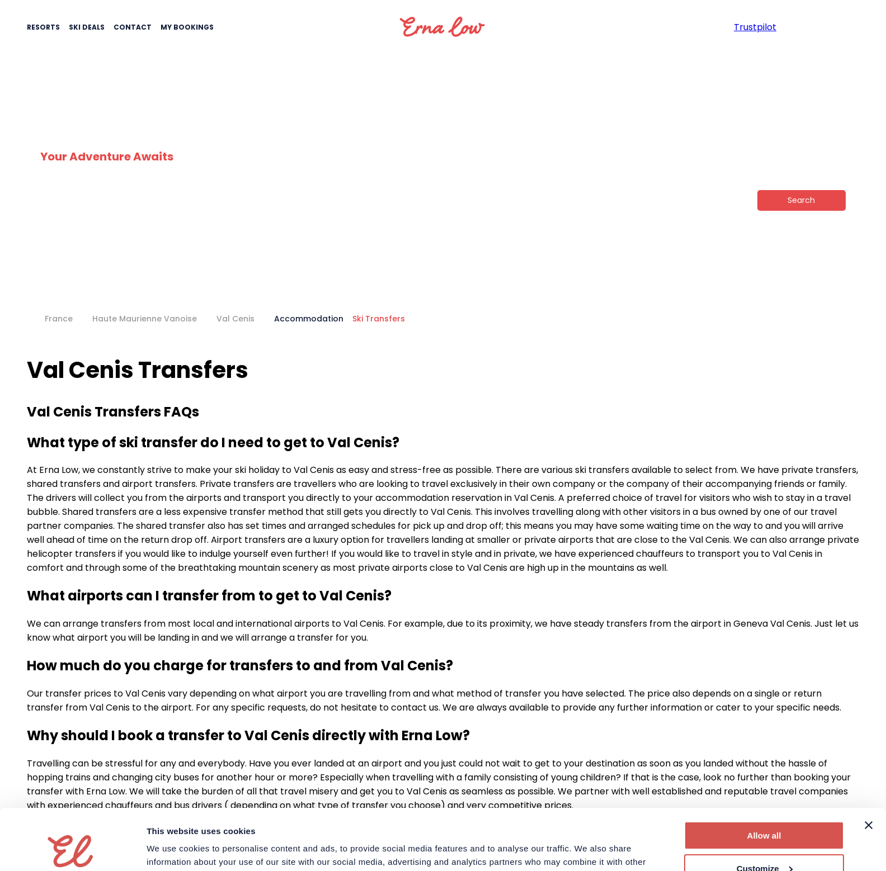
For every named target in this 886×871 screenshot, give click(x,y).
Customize (765, 811)
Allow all (764, 778)
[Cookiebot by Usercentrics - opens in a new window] (72, 849)
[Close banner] (869, 768)
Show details (173, 849)
